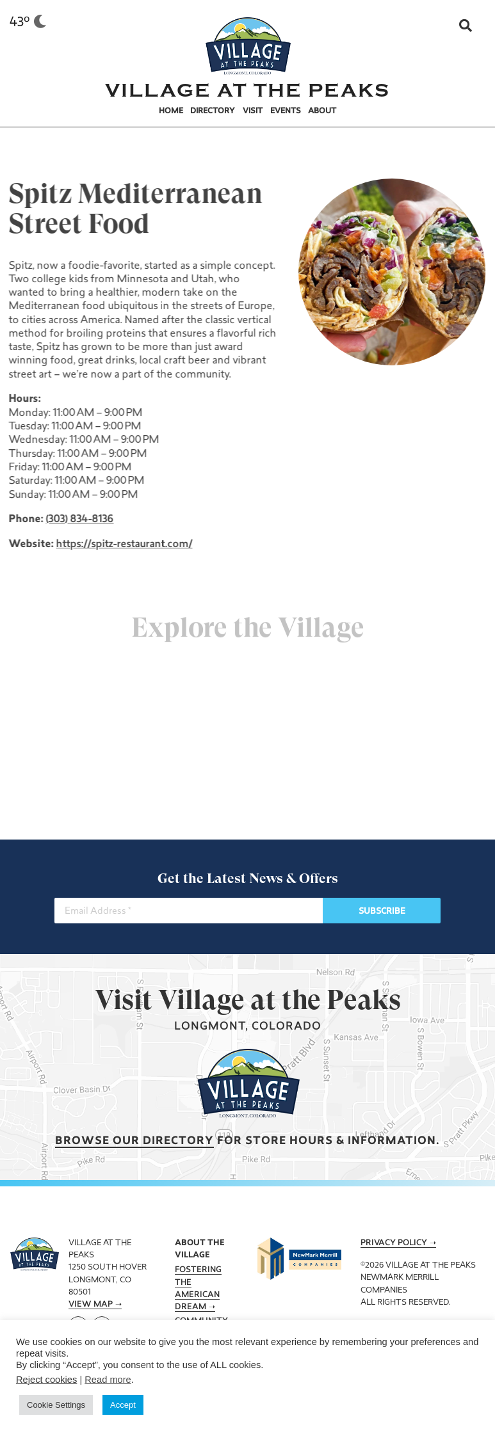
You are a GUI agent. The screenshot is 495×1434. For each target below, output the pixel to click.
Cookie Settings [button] (56, 1405)
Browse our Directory (134, 1141)
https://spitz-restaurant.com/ (123, 544)
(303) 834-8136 (79, 519)
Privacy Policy (394, 1243)
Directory (212, 111)
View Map (91, 1305)
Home (171, 111)
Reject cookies (46, 1379)
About (322, 111)
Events (285, 111)
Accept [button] (123, 1405)
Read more (108, 1379)
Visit (253, 111)
